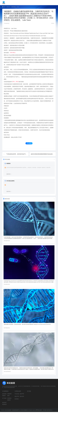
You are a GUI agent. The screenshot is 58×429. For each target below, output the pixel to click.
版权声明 (22, 393)
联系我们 (17, 399)
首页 (4, 6)
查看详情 (8, 174)
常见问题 (17, 393)
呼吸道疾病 (7, 327)
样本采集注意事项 (10, 180)
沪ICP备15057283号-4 (47, 410)
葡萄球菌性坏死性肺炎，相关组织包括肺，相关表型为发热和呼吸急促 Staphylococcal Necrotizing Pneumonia (27, 324)
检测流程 (8, 163)
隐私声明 (17, 396)
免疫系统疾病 (7, 371)
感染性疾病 (13, 6)
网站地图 (39, 410)
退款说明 (22, 396)
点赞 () (29, 143)
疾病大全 (8, 6)
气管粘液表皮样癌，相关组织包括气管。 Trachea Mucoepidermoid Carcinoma (27, 154)
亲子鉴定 (4, 398)
